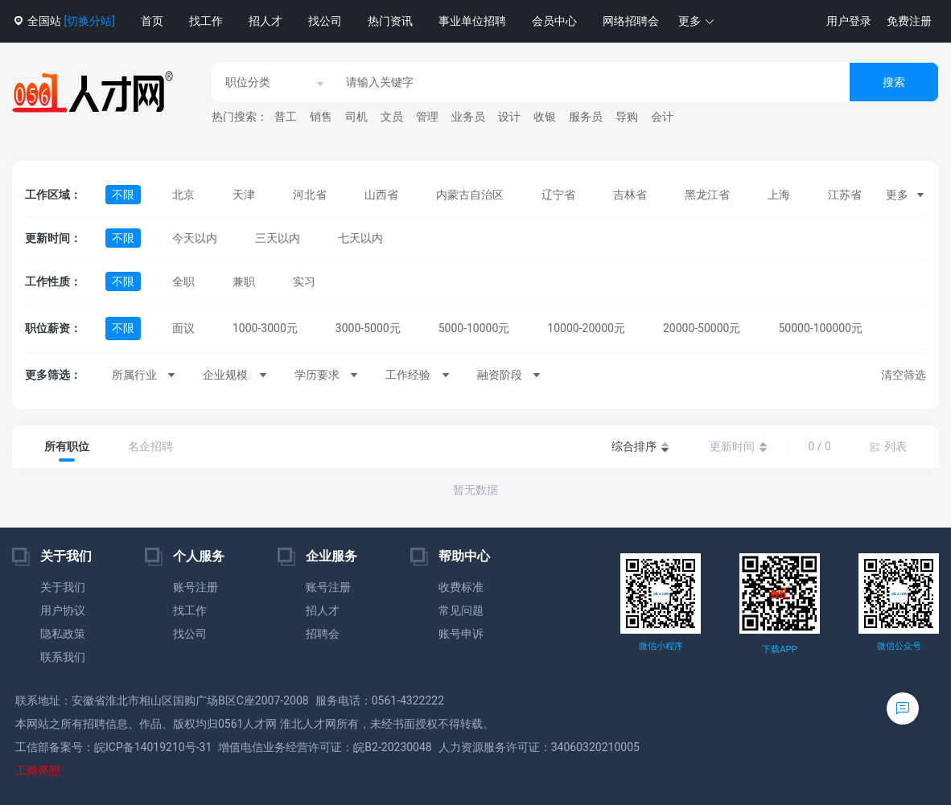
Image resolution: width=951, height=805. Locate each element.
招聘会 (323, 633)
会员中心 (554, 20)
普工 (285, 116)
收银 (544, 116)
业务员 (468, 116)
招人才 (265, 20)
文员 (392, 116)
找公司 (325, 20)
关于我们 (62, 587)
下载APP (779, 649)
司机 (356, 116)
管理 (427, 116)
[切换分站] (89, 20)
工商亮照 (37, 770)
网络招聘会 (631, 20)
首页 (152, 20)
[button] (697, 21)
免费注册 (909, 20)
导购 (626, 116)
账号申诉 (461, 633)
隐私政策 (62, 633)
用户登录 (848, 20)
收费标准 (461, 587)
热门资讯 (390, 20)
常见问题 (461, 610)
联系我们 (62, 657)
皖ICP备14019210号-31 (153, 747)
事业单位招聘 (472, 20)
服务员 (586, 116)
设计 (509, 116)
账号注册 (195, 587)
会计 (662, 116)
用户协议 (62, 610)
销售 (321, 116)
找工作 (206, 20)
